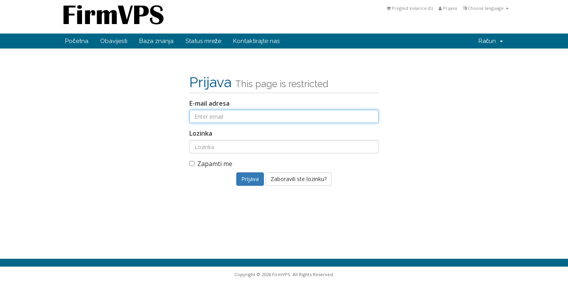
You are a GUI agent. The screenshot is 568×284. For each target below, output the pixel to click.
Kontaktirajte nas (256, 41)
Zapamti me (210, 163)
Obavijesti (113, 41)
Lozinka (200, 133)
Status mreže (203, 41)
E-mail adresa (209, 103)
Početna (76, 41)
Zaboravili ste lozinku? (299, 179)
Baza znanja (156, 41)
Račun (490, 41)
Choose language (486, 8)
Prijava (448, 8)
